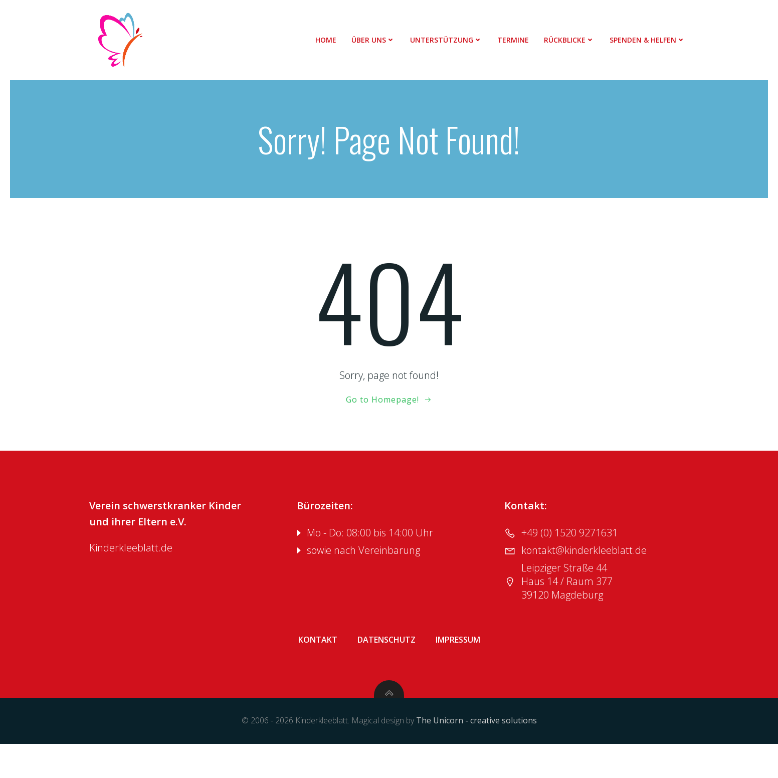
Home (330, 40)
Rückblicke (574, 40)
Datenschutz (386, 663)
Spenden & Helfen (652, 40)
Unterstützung (451, 40)
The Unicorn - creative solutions (476, 755)
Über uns (378, 40)
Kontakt (317, 663)
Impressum (458, 663)
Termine (518, 40)
